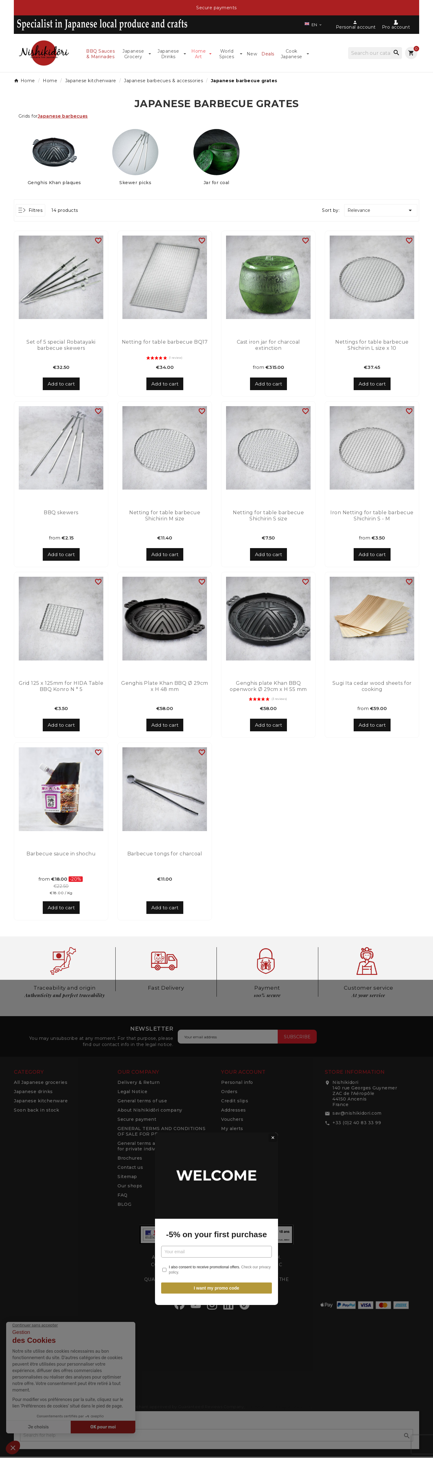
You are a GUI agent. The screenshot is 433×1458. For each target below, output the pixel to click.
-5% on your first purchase (216, 745)
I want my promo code (216, 798)
